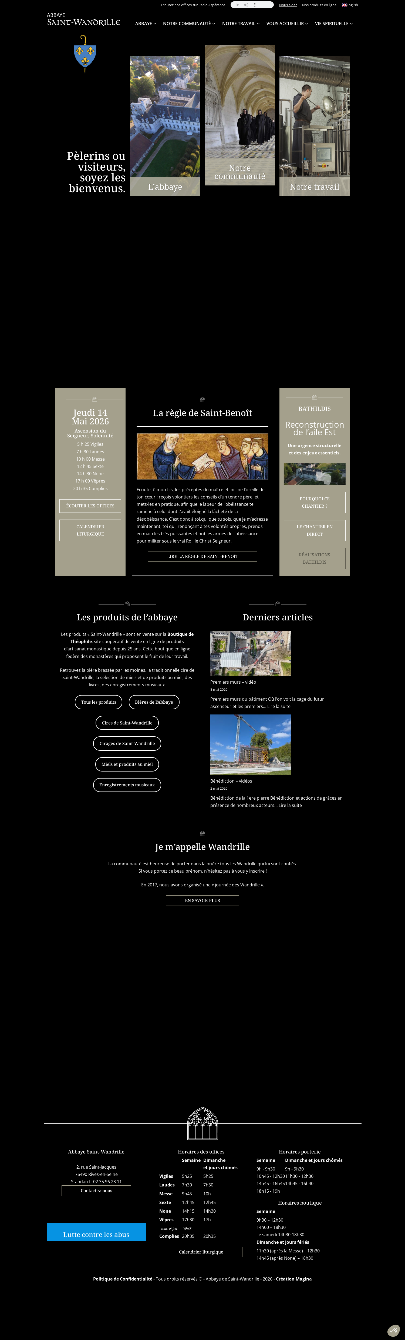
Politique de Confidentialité (122, 1279)
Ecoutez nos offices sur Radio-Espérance (193, 4)
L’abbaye (165, 186)
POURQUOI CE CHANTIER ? (315, 502)
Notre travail (238, 23)
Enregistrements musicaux (127, 785)
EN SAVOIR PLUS (202, 900)
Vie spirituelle (332, 23)
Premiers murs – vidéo (233, 682)
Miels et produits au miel (127, 764)
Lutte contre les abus (96, 1234)
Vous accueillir (285, 23)
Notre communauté (239, 171)
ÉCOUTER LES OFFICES (90, 506)
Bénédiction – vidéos (231, 781)
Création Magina (294, 1279)
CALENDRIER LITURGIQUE (90, 530)
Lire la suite (279, 706)
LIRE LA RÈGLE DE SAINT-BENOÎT (202, 556)
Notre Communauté (187, 23)
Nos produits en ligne (319, 4)
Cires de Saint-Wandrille (127, 723)
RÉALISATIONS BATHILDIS (314, 558)
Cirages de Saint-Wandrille (127, 743)
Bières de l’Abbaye (154, 702)
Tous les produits (98, 702)
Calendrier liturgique (201, 1252)
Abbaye (143, 23)
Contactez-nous (96, 1190)
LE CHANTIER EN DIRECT (315, 530)
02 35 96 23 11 (107, 1182)
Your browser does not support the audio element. (252, 4)
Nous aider (288, 4)
